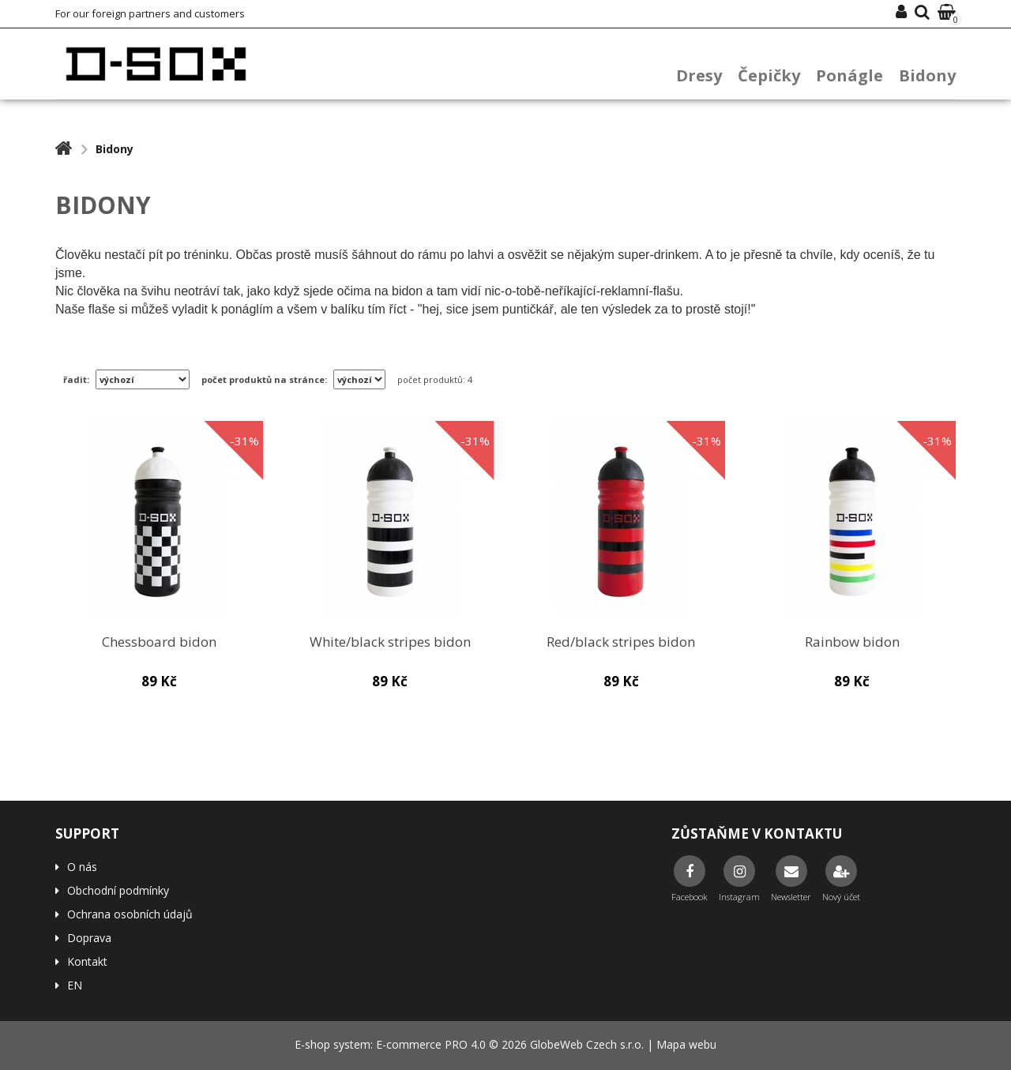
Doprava (89, 937)
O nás (82, 866)
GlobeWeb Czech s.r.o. (587, 1044)
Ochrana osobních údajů (130, 914)
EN (74, 985)
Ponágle (849, 75)
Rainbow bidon (852, 642)
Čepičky (769, 75)
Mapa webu (686, 1044)
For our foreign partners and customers (150, 14)
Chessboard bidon (159, 642)
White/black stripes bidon (390, 642)
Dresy (699, 75)
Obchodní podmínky (118, 890)
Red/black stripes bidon (621, 642)
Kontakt (87, 961)
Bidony (927, 75)
